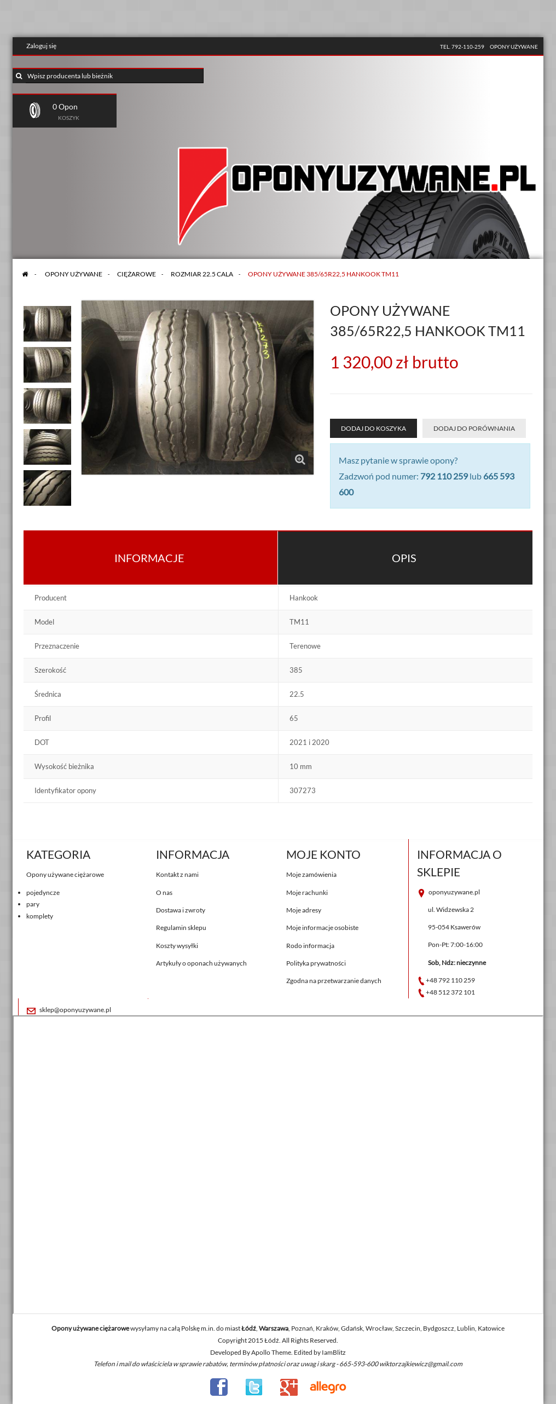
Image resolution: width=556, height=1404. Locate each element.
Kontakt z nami (177, 874)
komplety (39, 916)
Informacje (149, 557)
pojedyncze (43, 892)
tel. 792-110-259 (462, 46)
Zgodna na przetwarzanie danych (333, 981)
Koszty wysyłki (177, 945)
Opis (404, 557)
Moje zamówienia (311, 874)
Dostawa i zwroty (180, 910)
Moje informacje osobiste (322, 927)
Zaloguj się (41, 46)
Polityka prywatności (316, 963)
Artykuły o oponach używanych (201, 963)
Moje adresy (303, 910)
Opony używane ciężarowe (65, 874)
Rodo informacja (310, 945)
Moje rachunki (307, 892)
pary (32, 904)
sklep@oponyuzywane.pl (75, 1010)
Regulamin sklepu (181, 927)
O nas (164, 892)
